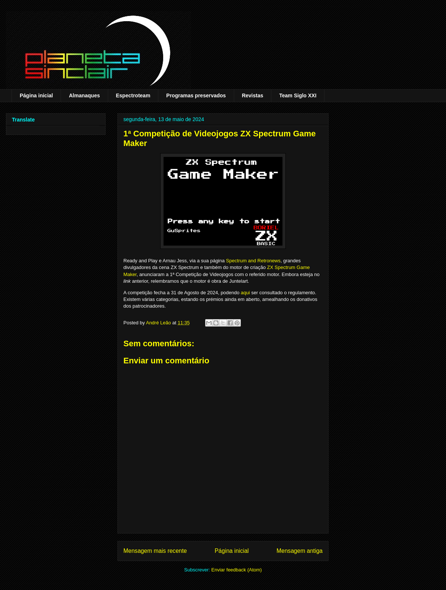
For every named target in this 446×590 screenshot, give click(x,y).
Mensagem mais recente (155, 551)
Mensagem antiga (300, 551)
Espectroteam (133, 95)
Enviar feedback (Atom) (236, 570)
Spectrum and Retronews (253, 260)
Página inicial (36, 95)
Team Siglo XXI (297, 95)
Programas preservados (196, 95)
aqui (245, 292)
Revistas (253, 95)
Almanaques (84, 95)
